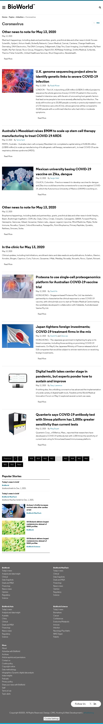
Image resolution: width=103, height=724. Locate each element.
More (4, 645)
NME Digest (57, 634)
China (4, 618)
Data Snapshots (7, 580)
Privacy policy (7, 681)
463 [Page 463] (65, 458)
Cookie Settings (52, 718)
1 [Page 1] (15, 458)
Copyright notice (8, 666)
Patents (56, 637)
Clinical (5, 577)
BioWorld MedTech (9, 497)
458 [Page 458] (31, 458)
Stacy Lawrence (56, 385)
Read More (8, 59)
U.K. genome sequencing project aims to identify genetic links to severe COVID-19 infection (67, 76)
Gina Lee (64, 336)
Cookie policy (7, 663)
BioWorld (5, 485)
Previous (7, 458)
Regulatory (6, 595)
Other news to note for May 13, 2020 (29, 32)
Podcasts (5, 678)
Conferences (58, 618)
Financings (6, 586)
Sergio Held (54, 178)
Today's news (7, 570)
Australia (5, 615)
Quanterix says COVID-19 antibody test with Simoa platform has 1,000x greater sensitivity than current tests (65, 419)
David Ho (53, 291)
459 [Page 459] (38, 458)
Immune (56, 625)
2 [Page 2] (20, 458)
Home (4, 17)
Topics (11, 17)
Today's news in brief (10, 482)
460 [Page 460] (45, 458)
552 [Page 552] (12, 464)
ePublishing (89, 712)
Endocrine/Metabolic (61, 621)
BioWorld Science (33, 546)
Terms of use (6, 691)
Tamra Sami (20, 140)
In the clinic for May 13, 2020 (23, 247)
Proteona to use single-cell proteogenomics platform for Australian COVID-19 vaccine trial (68, 282)
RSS (98, 23)
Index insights (7, 675)
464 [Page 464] (72, 458)
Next (19, 464)
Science (5, 598)
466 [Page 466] (86, 458)
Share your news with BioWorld (13, 684)
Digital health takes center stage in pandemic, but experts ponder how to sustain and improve (64, 376)
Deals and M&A (8, 583)
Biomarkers (57, 612)
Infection (20, 17)
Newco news (7, 589)
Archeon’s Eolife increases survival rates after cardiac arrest (37, 507)
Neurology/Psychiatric (61, 631)
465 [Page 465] (79, 458)
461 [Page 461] (52, 458)
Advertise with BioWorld (11, 651)
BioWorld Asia (7, 606)
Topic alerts (6, 694)
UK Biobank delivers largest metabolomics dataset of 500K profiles (38, 524)
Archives (5, 654)
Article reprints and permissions (13, 657)
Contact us (6, 660)
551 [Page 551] (5, 464)
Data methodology (9, 669)
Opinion (5, 592)
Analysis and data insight (11, 574)
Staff (3, 688)
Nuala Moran (55, 85)
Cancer (56, 615)
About (4, 648)
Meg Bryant (54, 428)
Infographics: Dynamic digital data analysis (18, 672)
